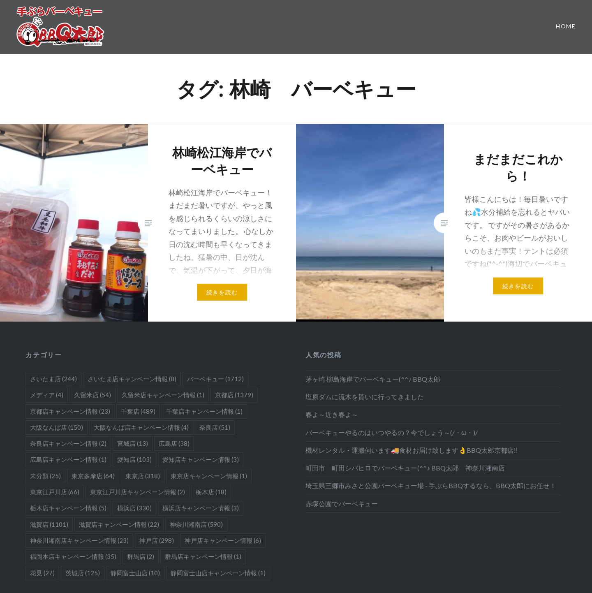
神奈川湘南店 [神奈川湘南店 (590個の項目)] (196, 524)
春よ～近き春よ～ (331, 414)
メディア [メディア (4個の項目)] (46, 394)
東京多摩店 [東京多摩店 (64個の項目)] (93, 475)
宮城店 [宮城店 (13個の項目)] (132, 443)
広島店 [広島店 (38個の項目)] (174, 443)
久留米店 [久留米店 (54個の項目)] (92, 394)
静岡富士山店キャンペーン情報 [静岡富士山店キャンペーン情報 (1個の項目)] (218, 573)
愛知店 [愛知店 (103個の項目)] (134, 459)
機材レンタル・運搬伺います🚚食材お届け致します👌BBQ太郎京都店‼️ (411, 450)
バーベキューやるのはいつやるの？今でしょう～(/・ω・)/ (391, 432)
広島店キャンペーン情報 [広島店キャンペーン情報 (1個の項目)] (68, 459)
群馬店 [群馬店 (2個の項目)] (140, 556)
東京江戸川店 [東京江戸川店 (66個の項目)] (54, 492)
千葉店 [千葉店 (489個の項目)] (138, 411)
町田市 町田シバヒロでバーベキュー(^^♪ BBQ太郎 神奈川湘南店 (405, 468)
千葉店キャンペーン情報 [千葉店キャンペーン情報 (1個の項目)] (204, 411)
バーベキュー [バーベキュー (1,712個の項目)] (215, 378)
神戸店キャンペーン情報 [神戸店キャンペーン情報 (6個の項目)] (223, 540)
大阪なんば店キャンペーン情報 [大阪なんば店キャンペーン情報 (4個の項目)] (141, 427)
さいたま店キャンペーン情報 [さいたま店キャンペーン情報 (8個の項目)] (132, 378)
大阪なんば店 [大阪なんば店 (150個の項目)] (56, 427)
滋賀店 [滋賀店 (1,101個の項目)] (49, 524)
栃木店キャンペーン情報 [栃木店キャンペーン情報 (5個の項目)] (68, 508)
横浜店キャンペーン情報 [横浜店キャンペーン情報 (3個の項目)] (200, 508)
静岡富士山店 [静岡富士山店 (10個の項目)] (135, 573)
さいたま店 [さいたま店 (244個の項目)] (53, 378)
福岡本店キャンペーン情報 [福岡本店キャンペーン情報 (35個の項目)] (73, 556)
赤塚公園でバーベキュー (341, 503)
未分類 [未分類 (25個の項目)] (45, 475)
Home (566, 26)
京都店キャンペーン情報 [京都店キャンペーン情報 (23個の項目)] (70, 411)
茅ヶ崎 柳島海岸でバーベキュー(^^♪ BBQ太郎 (372, 379)
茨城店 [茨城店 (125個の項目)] (82, 573)
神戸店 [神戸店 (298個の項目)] (156, 540)
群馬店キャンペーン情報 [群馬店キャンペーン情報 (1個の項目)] (203, 556)
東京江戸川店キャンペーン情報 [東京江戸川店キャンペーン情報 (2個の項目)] (137, 492)
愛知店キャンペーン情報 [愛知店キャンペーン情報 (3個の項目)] (200, 459)
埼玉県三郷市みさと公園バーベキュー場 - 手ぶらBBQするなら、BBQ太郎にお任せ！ (430, 485)
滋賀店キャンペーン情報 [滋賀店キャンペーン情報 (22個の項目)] (119, 524)
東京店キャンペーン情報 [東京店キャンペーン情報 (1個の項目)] (209, 475)
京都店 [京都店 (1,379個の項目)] (234, 394)
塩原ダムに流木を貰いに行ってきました (364, 397)
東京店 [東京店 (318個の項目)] (142, 475)
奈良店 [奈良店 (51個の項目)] (214, 427)
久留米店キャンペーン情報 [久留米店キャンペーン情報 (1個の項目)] (163, 394)
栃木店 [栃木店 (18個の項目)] (211, 492)
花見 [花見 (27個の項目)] (42, 573)
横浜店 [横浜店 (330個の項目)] (134, 508)
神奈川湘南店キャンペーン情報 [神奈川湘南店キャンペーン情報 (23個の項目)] (79, 540)
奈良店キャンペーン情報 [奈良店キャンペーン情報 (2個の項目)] (68, 443)
